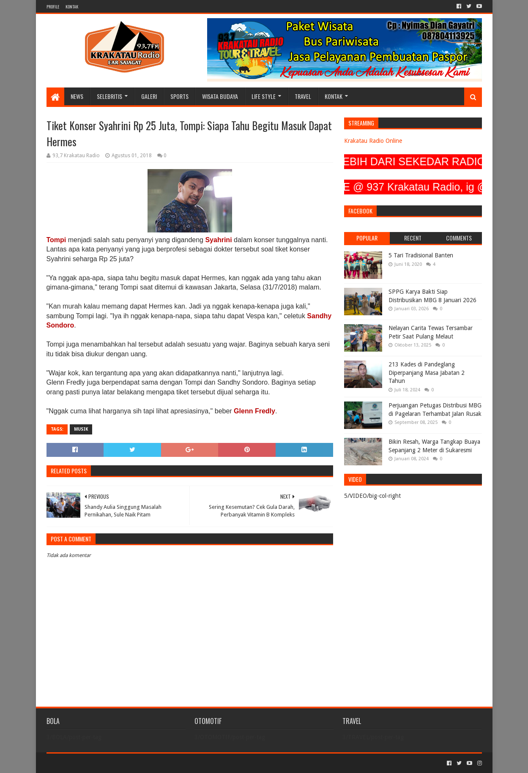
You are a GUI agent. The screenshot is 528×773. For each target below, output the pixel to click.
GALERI (149, 96)
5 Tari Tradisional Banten (420, 255)
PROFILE (53, 6)
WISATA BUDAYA (220, 96)
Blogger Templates (142, 763)
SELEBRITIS (109, 96)
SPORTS (179, 96)
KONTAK (72, 6)
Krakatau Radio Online (373, 140)
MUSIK (81, 429)
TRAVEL (303, 96)
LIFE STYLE (264, 96)
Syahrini (218, 239)
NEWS (77, 96)
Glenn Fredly (254, 411)
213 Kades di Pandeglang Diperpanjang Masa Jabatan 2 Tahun (426, 372)
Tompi (56, 239)
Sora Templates (93, 763)
